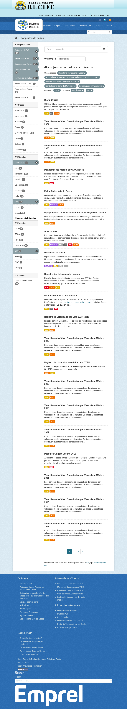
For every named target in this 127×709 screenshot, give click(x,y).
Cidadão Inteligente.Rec (67, 627)
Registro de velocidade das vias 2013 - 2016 (66, 317)
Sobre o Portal (26, 584)
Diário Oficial (51, 100)
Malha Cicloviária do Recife (58, 191)
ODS (66, 266)
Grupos (57, 26)
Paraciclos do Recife (55, 252)
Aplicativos (24, 605)
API (87, 563)
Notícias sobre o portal (29, 602)
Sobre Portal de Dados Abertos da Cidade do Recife (39, 659)
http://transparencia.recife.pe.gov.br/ (78, 302)
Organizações (45, 26)
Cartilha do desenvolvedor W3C (70, 590)
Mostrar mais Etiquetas (25, 218)
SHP (60, 244)
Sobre (109, 26)
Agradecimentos (26, 615)
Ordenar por (49, 59)
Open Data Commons (29, 654)
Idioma (18, 677)
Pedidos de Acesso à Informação (61, 295)
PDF (51, 183)
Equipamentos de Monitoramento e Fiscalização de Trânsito (75, 212)
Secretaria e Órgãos (78, 15)
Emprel (49, 695)
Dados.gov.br (62, 614)
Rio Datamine (63, 617)
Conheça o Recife (100, 15)
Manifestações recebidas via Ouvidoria (64, 170)
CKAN (19, 672)
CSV (46, 113)
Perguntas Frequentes (29, 612)
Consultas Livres (86, 26)
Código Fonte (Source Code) (32, 619)
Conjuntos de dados (32, 38)
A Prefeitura (46, 15)
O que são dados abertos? (31, 638)
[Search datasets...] (72, 49)
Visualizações (69, 26)
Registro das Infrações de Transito (62, 274)
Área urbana (50, 231)
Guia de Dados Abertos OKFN (70, 594)
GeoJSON (53, 204)
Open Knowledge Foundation (30, 666)
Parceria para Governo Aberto (32, 651)
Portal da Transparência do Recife (71, 624)
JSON (57, 113)
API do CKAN (23, 662)
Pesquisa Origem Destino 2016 (60, 454)
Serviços (60, 15)
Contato (99, 26)
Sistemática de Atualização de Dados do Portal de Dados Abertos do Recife (34, 596)
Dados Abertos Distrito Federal (70, 621)
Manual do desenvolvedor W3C (70, 587)
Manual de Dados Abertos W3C (70, 584)
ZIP (51, 113)
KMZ (60, 266)
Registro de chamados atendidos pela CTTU (67, 362)
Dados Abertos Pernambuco (69, 610)
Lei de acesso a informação (31, 648)
